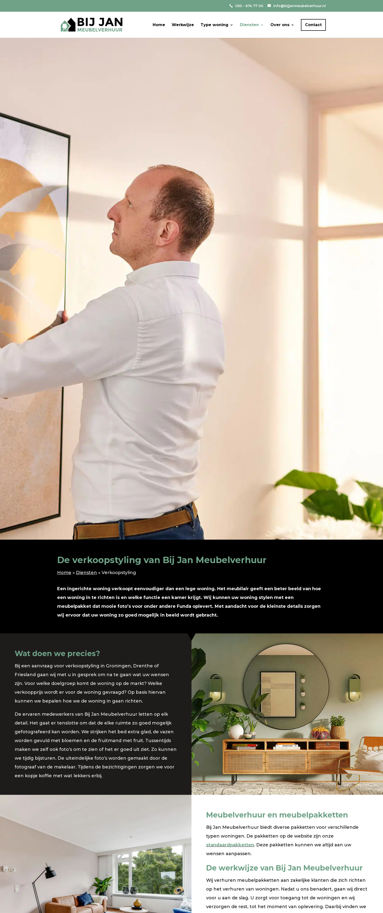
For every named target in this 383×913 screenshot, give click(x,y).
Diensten (249, 25)
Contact (313, 24)
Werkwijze (183, 25)
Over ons (279, 25)
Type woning (214, 25)
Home (159, 25)
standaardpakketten (230, 845)
